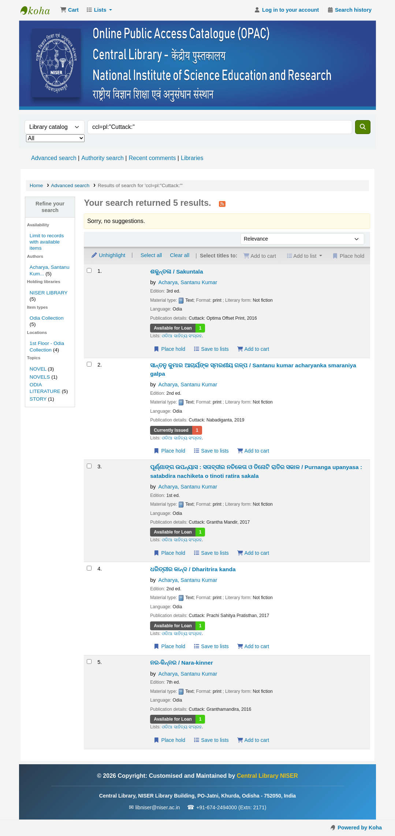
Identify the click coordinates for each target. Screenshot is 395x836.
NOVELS (40, 377)
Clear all (179, 255)
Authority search (102, 158)
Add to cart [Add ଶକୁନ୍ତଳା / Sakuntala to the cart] (253, 349)
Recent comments (152, 158)
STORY (38, 399)
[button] (69, 10)
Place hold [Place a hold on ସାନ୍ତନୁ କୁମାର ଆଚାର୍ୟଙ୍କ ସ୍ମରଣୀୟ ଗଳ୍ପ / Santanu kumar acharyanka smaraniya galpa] (169, 451)
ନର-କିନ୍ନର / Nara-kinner (181, 662)
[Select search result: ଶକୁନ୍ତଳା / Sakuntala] (89, 270)
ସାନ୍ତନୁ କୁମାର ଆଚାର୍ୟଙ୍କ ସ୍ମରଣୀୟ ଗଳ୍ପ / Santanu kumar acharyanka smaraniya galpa (253, 369)
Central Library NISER (39, 10)
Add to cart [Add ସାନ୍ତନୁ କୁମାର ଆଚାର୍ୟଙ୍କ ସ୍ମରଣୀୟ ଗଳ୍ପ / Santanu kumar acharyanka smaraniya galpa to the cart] (253, 451)
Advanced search (54, 158)
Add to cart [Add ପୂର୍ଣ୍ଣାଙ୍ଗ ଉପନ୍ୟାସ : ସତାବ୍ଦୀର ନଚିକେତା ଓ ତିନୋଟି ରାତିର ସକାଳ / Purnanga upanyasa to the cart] (253, 553)
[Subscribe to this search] (222, 204)
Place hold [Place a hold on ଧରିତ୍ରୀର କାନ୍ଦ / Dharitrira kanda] (169, 646)
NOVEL (38, 369)
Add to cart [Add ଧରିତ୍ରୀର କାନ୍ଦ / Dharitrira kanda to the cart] (253, 646)
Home (36, 185)
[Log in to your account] (286, 10)
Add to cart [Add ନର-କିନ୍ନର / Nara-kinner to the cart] (253, 740)
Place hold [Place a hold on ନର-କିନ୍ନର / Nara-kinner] (169, 740)
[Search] (362, 127)
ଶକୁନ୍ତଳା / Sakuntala (176, 271)
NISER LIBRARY (49, 293)
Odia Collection (47, 318)
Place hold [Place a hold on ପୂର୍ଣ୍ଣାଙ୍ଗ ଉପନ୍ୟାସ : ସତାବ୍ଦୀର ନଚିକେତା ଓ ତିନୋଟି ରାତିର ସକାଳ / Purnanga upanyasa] (169, 553)
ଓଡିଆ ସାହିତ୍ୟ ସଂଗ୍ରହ (182, 335)
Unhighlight (108, 255)
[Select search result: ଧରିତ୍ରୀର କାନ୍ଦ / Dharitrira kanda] (89, 568)
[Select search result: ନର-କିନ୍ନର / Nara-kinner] (89, 661)
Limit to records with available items (47, 242)
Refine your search (50, 207)
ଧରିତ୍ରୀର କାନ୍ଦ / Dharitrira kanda (193, 569)
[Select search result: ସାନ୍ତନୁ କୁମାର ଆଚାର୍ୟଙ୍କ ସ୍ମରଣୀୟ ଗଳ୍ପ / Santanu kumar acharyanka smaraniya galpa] (89, 364)
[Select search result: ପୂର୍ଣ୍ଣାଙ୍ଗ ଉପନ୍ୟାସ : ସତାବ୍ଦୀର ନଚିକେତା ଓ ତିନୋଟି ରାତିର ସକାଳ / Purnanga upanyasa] (89, 466)
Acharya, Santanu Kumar (188, 282)
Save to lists (211, 349)
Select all (151, 255)
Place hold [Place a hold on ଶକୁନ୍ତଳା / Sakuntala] (169, 349)
